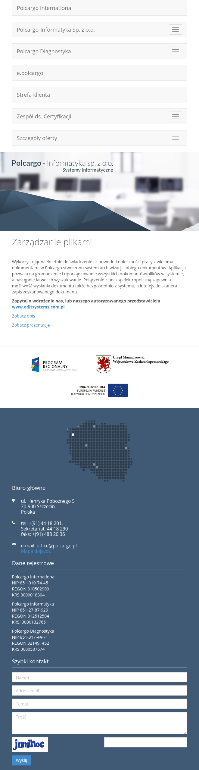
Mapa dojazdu (36, 551)
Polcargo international (45, 7)
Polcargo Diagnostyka (44, 51)
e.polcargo (30, 73)
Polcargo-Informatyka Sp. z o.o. (56, 29)
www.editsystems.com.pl (38, 307)
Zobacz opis (23, 316)
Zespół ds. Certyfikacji (44, 116)
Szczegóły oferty (37, 138)
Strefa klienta (33, 94)
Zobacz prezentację (31, 325)
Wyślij (21, 760)
